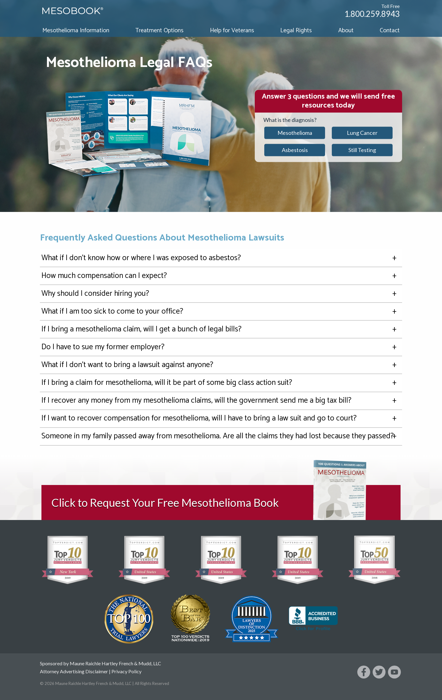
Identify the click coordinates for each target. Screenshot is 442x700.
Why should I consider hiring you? (220, 293)
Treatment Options (159, 30)
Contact (390, 30)
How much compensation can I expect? (220, 276)
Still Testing (362, 150)
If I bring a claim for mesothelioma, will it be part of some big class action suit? (220, 382)
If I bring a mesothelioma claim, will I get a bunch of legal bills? (220, 329)
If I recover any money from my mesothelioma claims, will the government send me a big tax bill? (220, 400)
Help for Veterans (232, 30)
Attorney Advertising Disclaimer (74, 671)
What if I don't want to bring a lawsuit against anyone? (220, 365)
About (346, 30)
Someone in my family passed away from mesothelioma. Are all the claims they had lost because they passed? (220, 436)
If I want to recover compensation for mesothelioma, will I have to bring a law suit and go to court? (220, 418)
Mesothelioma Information (75, 30)
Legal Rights (296, 30)
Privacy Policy (126, 671)
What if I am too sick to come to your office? (220, 311)
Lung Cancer (362, 132)
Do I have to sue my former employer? (220, 347)
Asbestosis (295, 150)
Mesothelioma (294, 132)
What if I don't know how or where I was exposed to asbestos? (220, 258)
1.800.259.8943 (372, 14)
